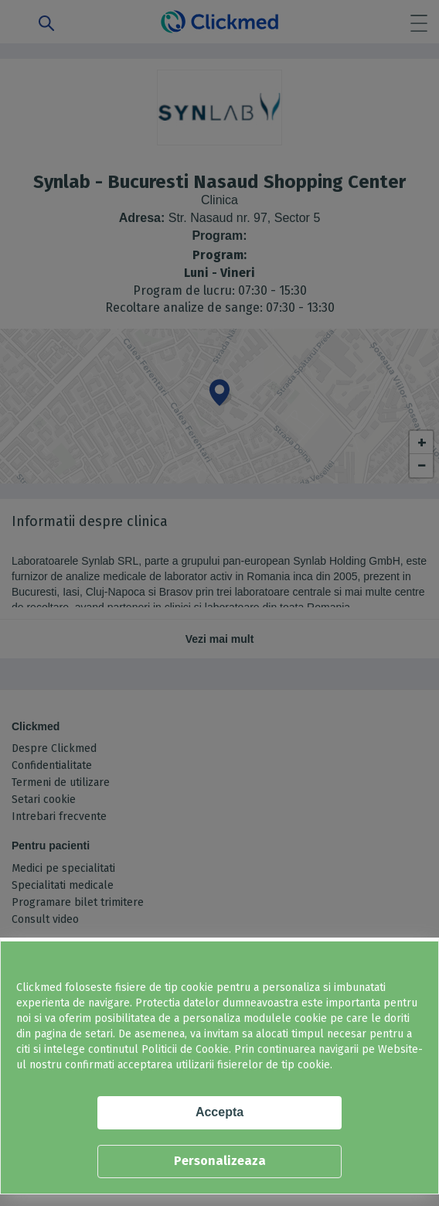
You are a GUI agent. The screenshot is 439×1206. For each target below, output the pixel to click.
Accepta (219, 1112)
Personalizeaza (220, 1160)
